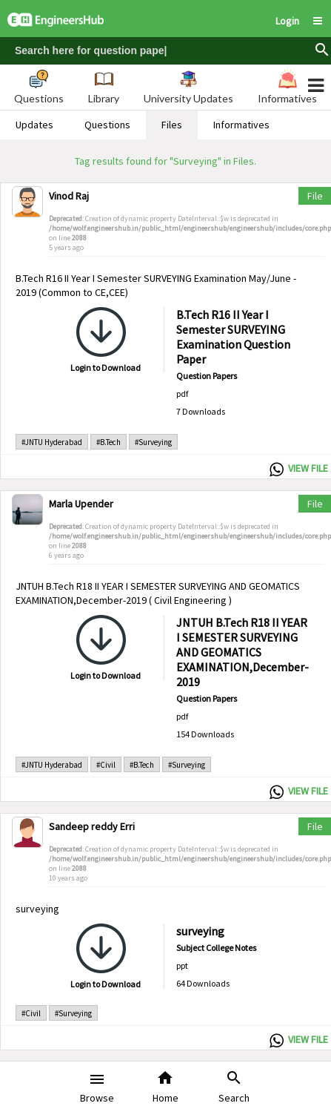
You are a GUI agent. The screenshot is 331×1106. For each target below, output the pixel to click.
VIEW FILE (308, 468)
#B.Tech (108, 442)
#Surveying (153, 442)
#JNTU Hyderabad (51, 442)
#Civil (106, 765)
